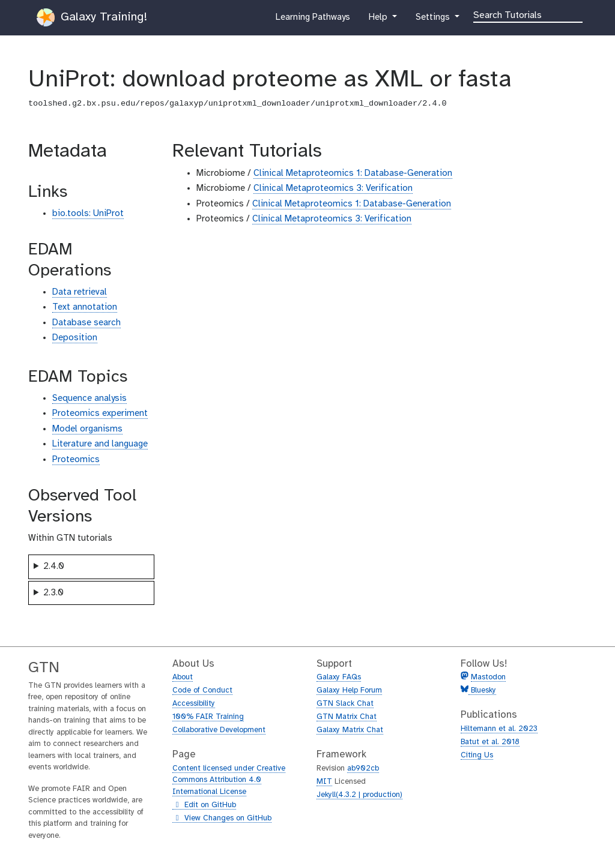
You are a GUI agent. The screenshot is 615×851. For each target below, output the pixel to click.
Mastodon (488, 677)
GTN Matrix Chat (347, 717)
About (182, 677)
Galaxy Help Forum (349, 690)
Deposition (74, 338)
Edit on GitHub (204, 805)
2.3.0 (53, 593)
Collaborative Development (218, 730)
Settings (433, 19)
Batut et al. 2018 (490, 742)
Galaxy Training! (92, 17)
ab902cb (363, 768)
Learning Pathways (312, 19)
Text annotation (84, 307)
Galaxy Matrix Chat (350, 730)
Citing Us (477, 755)
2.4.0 (53, 566)
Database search (86, 323)
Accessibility (193, 704)
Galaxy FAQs (339, 677)
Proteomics (76, 460)
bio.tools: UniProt (88, 213)
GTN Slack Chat (345, 704)
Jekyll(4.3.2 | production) (359, 795)
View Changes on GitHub (221, 818)
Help (379, 19)
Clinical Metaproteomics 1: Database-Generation (352, 173)
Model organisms (87, 429)
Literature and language (100, 444)
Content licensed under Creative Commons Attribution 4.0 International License (228, 780)
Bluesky (482, 690)
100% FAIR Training (208, 717)
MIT (324, 782)
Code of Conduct (202, 690)
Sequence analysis (89, 398)
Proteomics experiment (100, 413)
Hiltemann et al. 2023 (499, 729)
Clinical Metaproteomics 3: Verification (333, 188)
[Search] (528, 14)
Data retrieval (79, 292)
